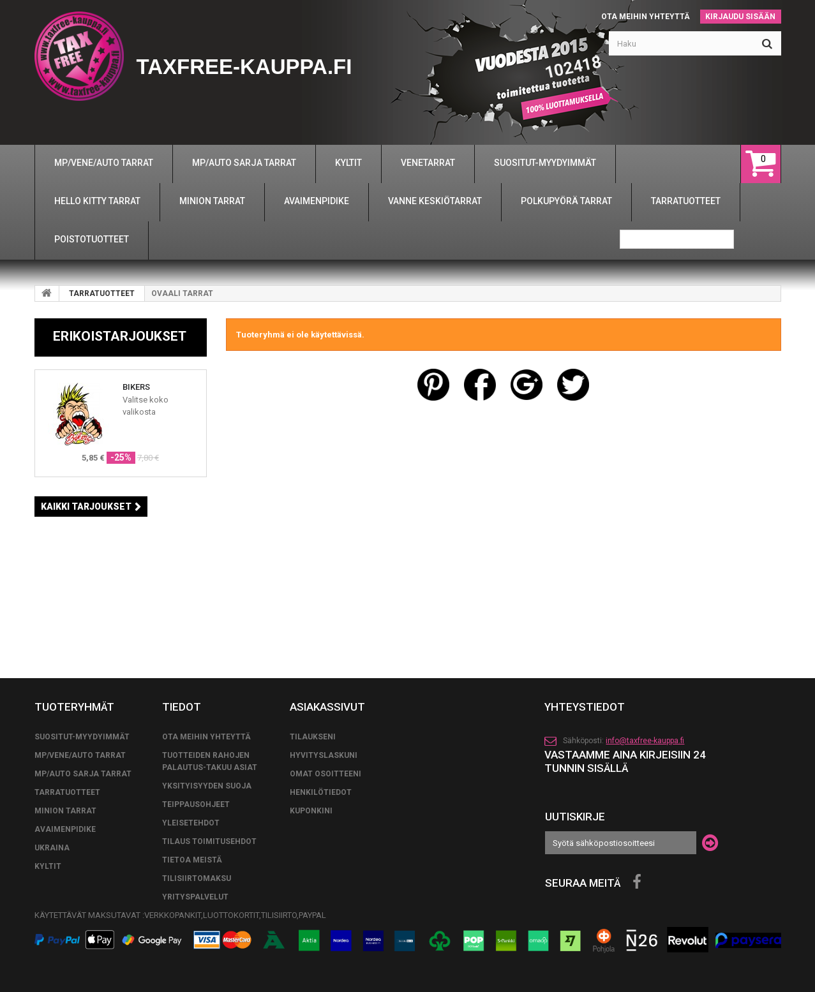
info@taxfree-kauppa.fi (645, 740)
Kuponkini (311, 810)
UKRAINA (52, 847)
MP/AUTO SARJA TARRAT (82, 773)
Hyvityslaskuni (323, 755)
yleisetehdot (191, 822)
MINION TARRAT (65, 810)
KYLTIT (47, 866)
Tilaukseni (313, 736)
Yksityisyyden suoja (206, 785)
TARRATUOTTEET (102, 293)
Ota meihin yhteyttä (645, 16)
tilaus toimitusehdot (209, 841)
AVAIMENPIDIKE (65, 829)
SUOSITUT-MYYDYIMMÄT (82, 736)
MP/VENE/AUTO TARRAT (80, 755)
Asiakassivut (327, 706)
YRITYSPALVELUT (195, 896)
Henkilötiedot (321, 792)
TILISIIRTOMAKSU (196, 878)
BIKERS (136, 387)
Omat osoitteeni (325, 773)
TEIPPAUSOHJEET (196, 804)
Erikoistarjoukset (119, 336)
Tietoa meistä (192, 859)
